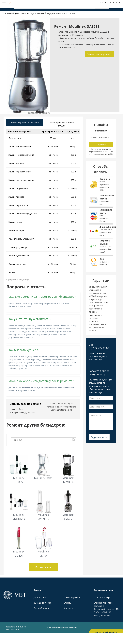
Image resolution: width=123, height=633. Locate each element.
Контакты (68, 608)
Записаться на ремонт (98, 54)
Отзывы (67, 603)
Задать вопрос (99, 437)
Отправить (101, 144)
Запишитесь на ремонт (25, 404)
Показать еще (43, 568)
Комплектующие (72, 598)
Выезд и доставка (42, 603)
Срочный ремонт (42, 608)
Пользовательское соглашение (61, 628)
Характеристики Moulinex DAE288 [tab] (62, 124)
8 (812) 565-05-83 (102, 616)
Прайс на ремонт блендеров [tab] (25, 123)
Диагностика (40, 598)
